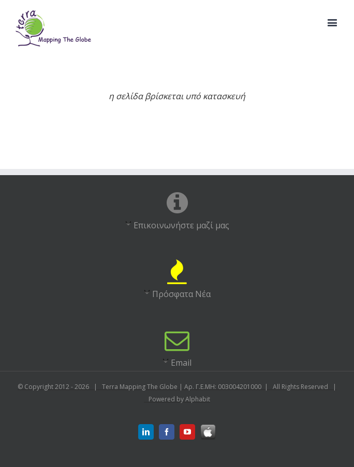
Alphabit (197, 399)
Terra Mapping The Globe (140, 386)
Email (181, 362)
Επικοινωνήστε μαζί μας (181, 225)
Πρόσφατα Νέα (181, 294)
